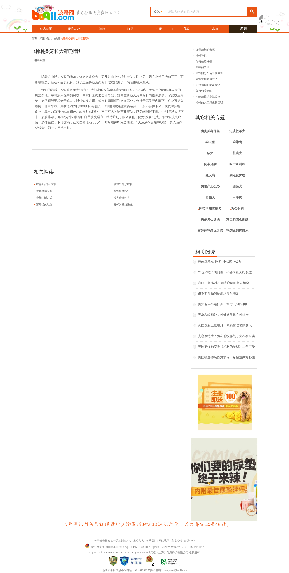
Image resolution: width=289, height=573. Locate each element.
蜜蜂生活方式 (44, 197)
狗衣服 (210, 142)
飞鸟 (187, 28)
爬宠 (243, 28)
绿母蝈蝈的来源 (204, 49)
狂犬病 (210, 175)
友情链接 (125, 540)
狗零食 (237, 142)
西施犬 (210, 197)
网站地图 (163, 540)
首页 (34, 38)
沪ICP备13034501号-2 (140, 547)
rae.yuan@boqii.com (175, 570)
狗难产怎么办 (210, 186)
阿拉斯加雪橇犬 (209, 208)
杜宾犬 (237, 153)
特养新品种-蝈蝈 (46, 184)
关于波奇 (99, 540)
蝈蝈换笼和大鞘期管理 (75, 38)
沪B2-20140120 (196, 547)
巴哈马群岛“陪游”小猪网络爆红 (220, 261)
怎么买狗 (237, 208)
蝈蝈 (57, 38)
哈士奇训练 (236, 164)
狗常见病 (210, 164)
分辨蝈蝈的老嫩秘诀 (206, 84)
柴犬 (209, 153)
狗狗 (102, 28)
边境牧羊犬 (236, 131)
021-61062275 (142, 570)
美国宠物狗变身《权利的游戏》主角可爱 (226, 346)
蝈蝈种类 (200, 55)
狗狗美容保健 (210, 131)
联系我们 (151, 540)
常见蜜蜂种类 (122, 197)
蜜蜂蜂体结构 (44, 191)
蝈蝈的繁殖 (201, 67)
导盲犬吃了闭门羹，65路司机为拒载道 (225, 272)
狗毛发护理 (236, 175)
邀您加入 (138, 540)
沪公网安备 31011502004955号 (106, 547)
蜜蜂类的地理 (44, 204)
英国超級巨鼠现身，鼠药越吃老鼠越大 (225, 325)
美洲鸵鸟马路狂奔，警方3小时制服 (222, 304)
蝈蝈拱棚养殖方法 (205, 79)
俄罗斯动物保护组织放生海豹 (218, 293)
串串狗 (237, 197)
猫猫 (130, 28)
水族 (215, 28)
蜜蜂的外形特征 (123, 184)
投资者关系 (112, 540)
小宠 (159, 28)
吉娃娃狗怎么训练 (210, 230)
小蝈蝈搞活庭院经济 (206, 96)
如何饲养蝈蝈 (202, 90)
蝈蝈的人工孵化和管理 (208, 102)
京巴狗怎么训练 (236, 219)
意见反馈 (176, 540)
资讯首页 (46, 28)
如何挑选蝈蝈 (202, 61)
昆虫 (49, 38)
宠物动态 (74, 28)
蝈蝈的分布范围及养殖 (208, 73)
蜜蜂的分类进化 (123, 204)
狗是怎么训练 (210, 219)
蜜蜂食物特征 (122, 191)
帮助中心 (189, 540)
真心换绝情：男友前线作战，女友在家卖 (226, 336)
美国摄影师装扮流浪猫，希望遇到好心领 (226, 357)
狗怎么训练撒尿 (236, 230)
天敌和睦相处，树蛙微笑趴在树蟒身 (223, 315)
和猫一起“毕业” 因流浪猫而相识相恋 (223, 283)
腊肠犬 (237, 186)
